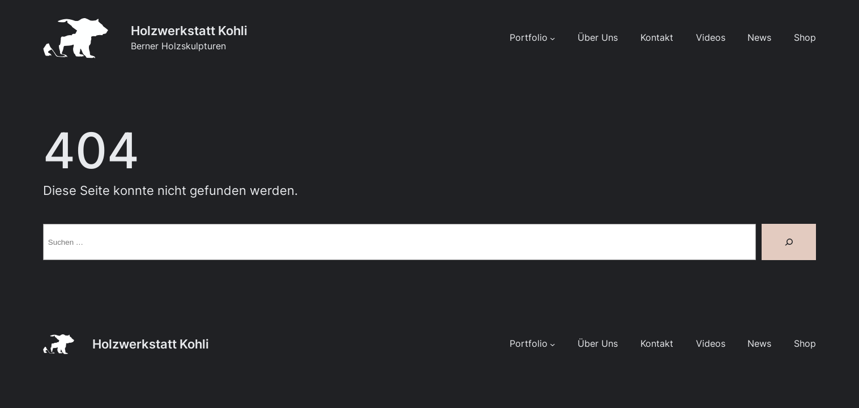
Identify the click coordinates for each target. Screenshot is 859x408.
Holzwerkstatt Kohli (189, 30)
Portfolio (529, 37)
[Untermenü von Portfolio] (552, 38)
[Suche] (789, 242)
